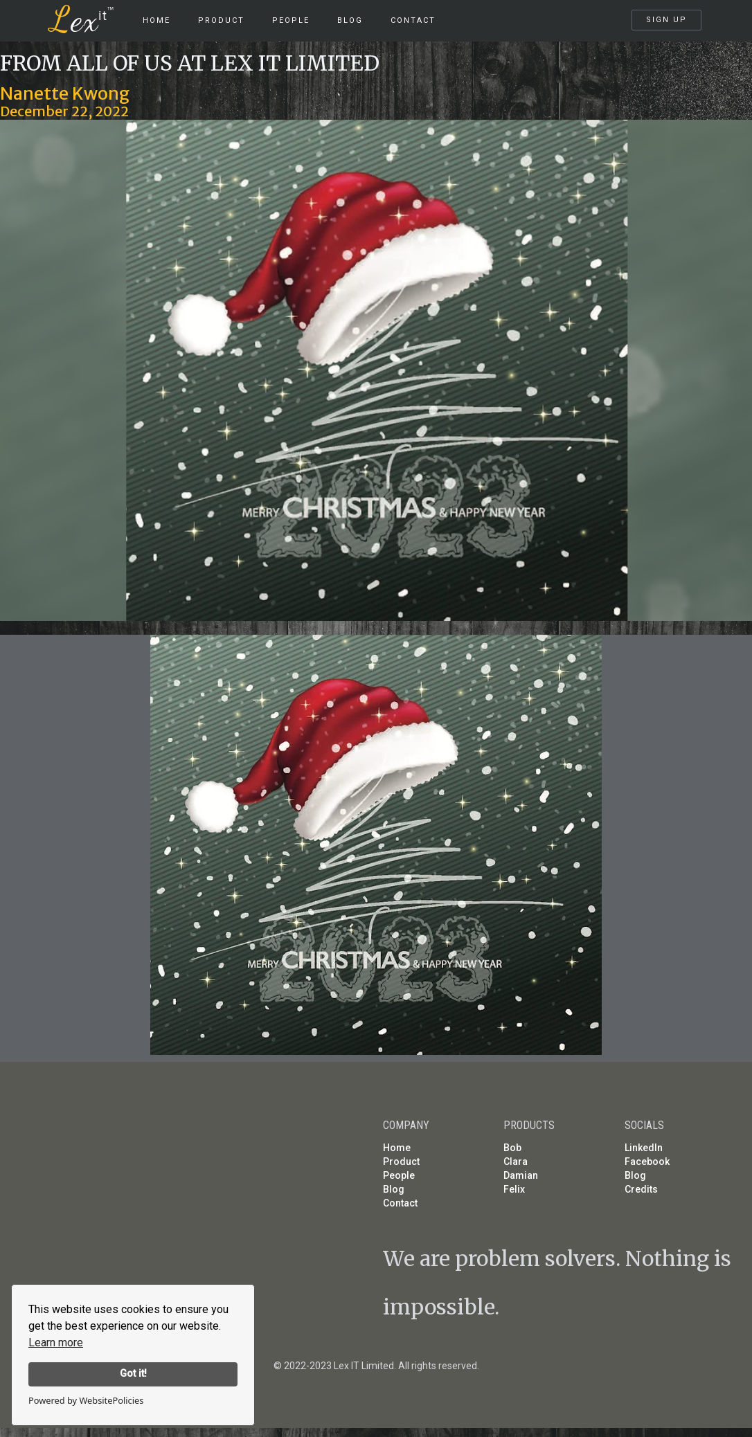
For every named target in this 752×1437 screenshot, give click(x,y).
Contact (413, 20)
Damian (520, 1175)
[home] (90, 14)
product (221, 20)
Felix (514, 1189)
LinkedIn (644, 1147)
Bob (512, 1147)
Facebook (647, 1161)
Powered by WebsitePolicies (85, 1400)
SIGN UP (666, 19)
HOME (156, 20)
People (291, 20)
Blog (350, 20)
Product (401, 1161)
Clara (515, 1161)
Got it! (133, 1374)
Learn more (55, 1342)
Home (397, 1147)
